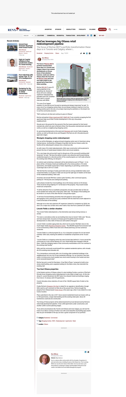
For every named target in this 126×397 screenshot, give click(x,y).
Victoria (25, 53)
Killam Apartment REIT (56, 117)
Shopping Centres (48, 53)
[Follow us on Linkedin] (92, 35)
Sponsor (58, 29)
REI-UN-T (45, 87)
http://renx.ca (59, 358)
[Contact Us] (95, 35)
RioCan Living (43, 78)
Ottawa (57, 53)
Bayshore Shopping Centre (57, 226)
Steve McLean (22, 49)
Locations (39, 35)
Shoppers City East (53, 286)
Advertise (48, 29)
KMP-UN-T (67, 117)
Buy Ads (101, 35)
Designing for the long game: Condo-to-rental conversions (25, 90)
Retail (74, 321)
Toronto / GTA (22, 84)
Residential (60, 35)
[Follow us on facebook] (88, 35)
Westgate (67, 131)
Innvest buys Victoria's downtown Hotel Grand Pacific (26, 45)
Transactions (70, 35)
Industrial (28, 82)
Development (81, 35)
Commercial (51, 35)
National (21, 97)
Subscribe (102, 29)
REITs (53, 321)
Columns (92, 29)
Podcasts (82, 29)
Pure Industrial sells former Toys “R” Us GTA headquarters (26, 76)
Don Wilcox (45, 58)
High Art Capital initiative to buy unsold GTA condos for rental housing (26, 62)
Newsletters (70, 29)
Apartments (22, 68)
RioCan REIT (49, 64)
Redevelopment (60, 321)
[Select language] (28, 35)
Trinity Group (59, 290)
